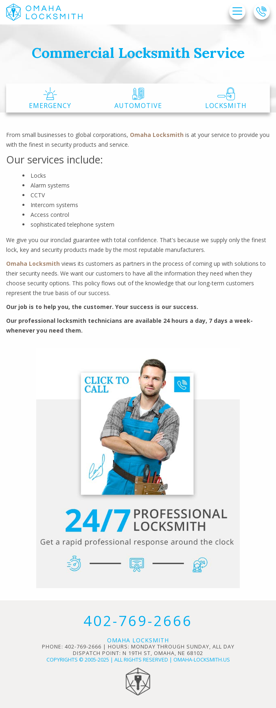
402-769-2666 (138, 620)
